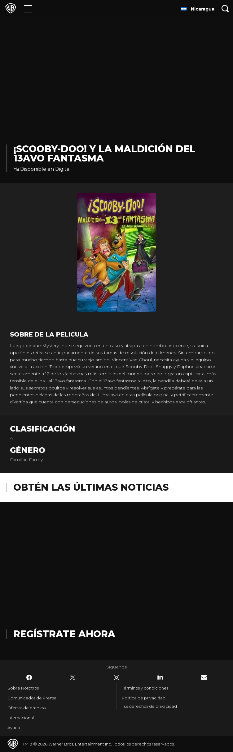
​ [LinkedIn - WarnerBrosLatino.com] (160, 677)
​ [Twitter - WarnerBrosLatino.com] (73, 677)
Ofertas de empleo (26, 707)
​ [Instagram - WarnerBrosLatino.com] (116, 677)
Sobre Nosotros (23, 687)
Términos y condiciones (145, 687)
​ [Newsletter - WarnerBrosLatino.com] (204, 677)
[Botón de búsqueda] (225, 8)
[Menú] (28, 8)
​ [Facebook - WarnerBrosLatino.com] (29, 677)
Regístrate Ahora (64, 634)
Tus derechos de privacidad (149, 706)
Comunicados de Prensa (31, 697)
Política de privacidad (143, 697)
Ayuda (13, 727)
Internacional (20, 717)
